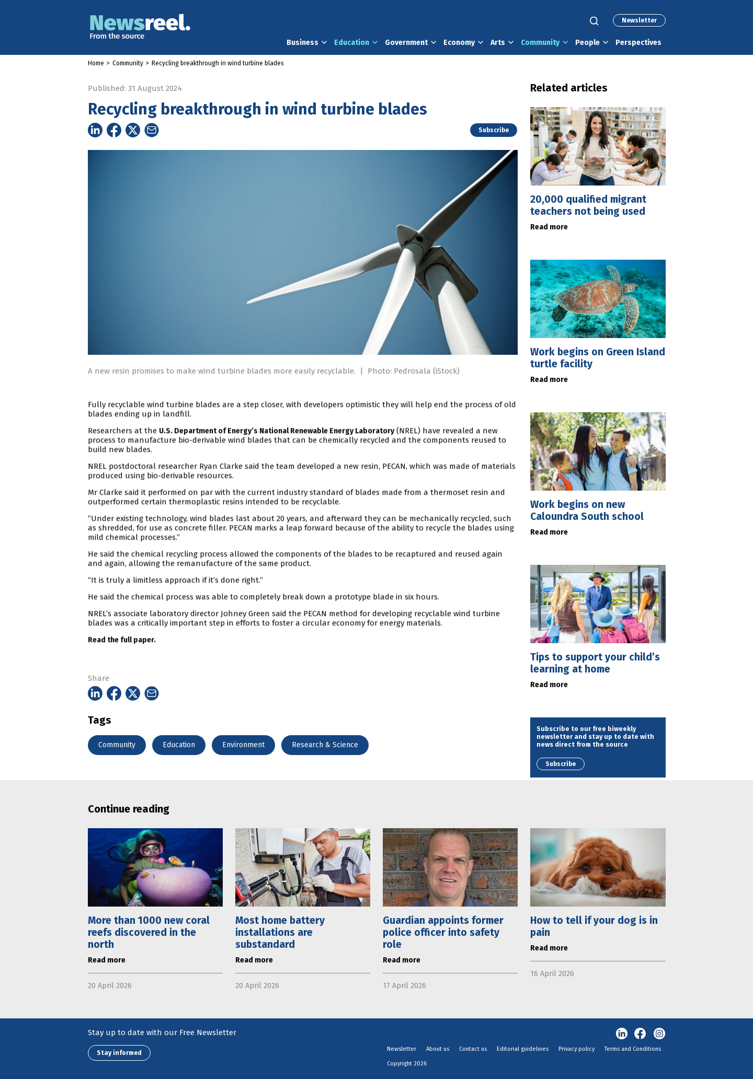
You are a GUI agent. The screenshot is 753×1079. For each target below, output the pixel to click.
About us (437, 1049)
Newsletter (639, 20)
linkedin (621, 1034)
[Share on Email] (151, 130)
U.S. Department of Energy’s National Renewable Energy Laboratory (276, 457)
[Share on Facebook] (114, 130)
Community (540, 42)
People (587, 42)
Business (302, 42)
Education (351, 42)
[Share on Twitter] (133, 130)
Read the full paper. (122, 666)
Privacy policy (576, 1049)
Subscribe (493, 130)
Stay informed (119, 1053)
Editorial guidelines (523, 1049)
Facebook (640, 1034)
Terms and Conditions (632, 1049)
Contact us (473, 1049)
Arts (497, 42)
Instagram (659, 1034)
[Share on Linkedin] (95, 130)
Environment (243, 744)
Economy (459, 42)
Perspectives (638, 42)
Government (406, 42)
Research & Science (325, 744)
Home (96, 63)
